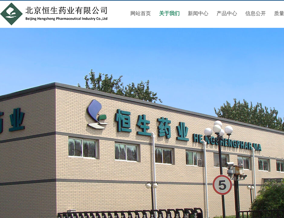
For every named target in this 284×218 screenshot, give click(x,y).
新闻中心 (198, 13)
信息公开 (255, 13)
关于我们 (169, 13)
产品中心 (227, 13)
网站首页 (140, 13)
